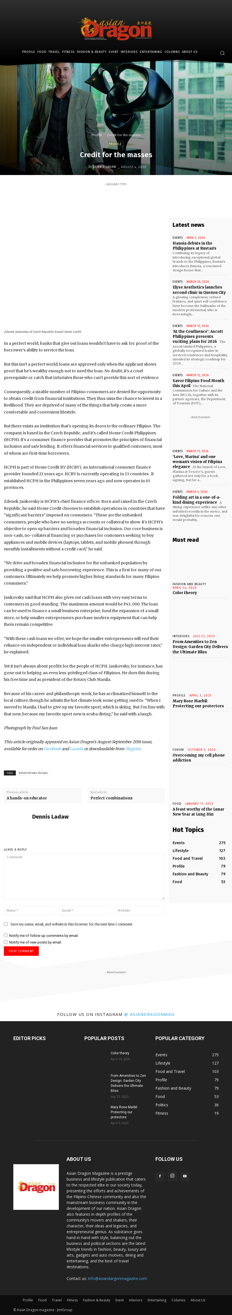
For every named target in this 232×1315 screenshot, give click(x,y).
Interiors (135, 1300)
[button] (222, 53)
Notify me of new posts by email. (35, 942)
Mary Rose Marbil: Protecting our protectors (198, 703)
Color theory (185, 592)
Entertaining (157, 1300)
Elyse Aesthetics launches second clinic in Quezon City (199, 290)
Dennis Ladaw (104, 166)
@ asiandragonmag (149, 1014)
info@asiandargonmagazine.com (117, 1278)
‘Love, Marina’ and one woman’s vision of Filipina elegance (197, 461)
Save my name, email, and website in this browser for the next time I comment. (72, 924)
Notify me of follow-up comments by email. (44, 936)
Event (119, 1300)
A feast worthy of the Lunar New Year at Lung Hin (198, 811)
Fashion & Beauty (96, 1300)
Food (177, 803)
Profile (97, 135)
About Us (198, 1300)
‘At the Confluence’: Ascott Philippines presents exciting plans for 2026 (198, 336)
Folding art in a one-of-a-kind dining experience (197, 499)
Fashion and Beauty (189, 583)
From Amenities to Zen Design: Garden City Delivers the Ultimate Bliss (200, 646)
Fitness (72, 1300)
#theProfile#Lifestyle (33, 773)
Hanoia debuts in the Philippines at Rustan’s (194, 246)
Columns (178, 1300)
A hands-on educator (27, 798)
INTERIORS (181, 635)
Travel (57, 1300)
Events (178, 237)
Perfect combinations (111, 798)
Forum (178, 749)
